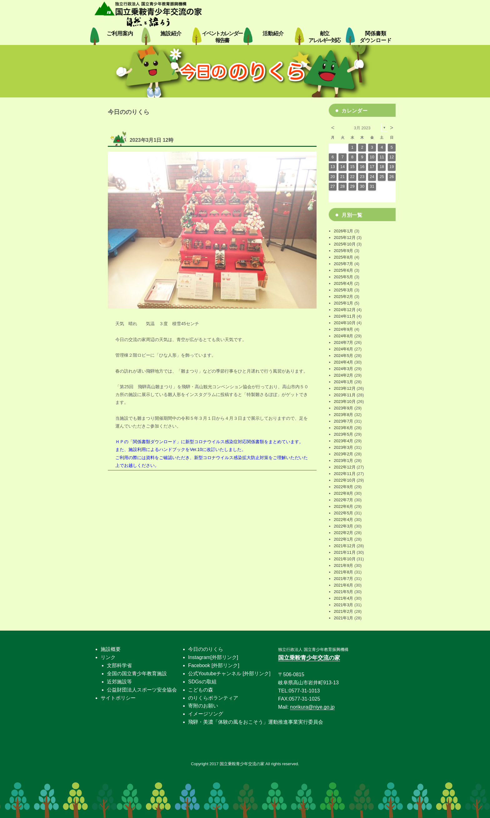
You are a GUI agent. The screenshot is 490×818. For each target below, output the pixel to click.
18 (382, 166)
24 (372, 176)
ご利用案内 (120, 34)
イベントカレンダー (222, 37)
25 (382, 176)
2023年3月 (343, 447)
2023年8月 (343, 414)
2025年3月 (343, 290)
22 (352, 176)
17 (372, 166)
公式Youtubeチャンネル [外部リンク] (229, 673)
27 (332, 186)
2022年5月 (343, 513)
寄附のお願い (203, 705)
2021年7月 (343, 578)
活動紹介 (273, 34)
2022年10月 (344, 480)
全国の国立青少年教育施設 (137, 673)
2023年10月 (344, 401)
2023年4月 (343, 441)
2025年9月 (343, 250)
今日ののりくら (205, 649)
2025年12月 (344, 237)
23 (362, 176)
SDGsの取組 (202, 681)
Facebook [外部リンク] (213, 665)
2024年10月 (344, 322)
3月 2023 (362, 128)
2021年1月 (343, 618)
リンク (108, 657)
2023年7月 (343, 421)
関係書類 (376, 37)
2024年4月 (343, 362)
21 (342, 176)
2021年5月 (343, 591)
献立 (324, 37)
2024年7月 (343, 342)
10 (372, 157)
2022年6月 (343, 506)
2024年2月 (343, 375)
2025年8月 (343, 257)
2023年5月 (343, 434)
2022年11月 (344, 473)
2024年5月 (343, 355)
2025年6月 (343, 270)
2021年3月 (343, 604)
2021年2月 (343, 611)
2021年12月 (344, 545)
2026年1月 (343, 231)
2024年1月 (343, 381)
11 (382, 157)
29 (352, 186)
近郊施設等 (119, 681)
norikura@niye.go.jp (312, 707)
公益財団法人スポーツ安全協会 (142, 689)
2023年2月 (343, 454)
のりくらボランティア (213, 698)
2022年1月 (343, 539)
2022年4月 (343, 519)
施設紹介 (171, 34)
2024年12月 (344, 309)
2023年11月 (344, 395)
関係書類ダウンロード (155, 441)
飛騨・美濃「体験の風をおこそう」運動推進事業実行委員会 (255, 722)
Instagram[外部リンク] (213, 657)
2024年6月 (343, 349)
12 (391, 157)
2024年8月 (343, 336)
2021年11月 (344, 552)
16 (362, 166)
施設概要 (111, 649)
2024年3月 (343, 368)
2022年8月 (343, 493)
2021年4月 (343, 598)
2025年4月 (343, 283)
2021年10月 (344, 559)
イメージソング (205, 713)
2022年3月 (343, 526)
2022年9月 (343, 486)
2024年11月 (344, 316)
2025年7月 (343, 263)
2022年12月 (344, 467)
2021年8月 (343, 572)
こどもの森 (200, 689)
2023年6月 (343, 427)
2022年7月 (343, 500)
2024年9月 (343, 329)
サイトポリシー (118, 698)
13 (332, 166)
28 (342, 186)
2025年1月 (343, 303)
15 (352, 166)
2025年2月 (343, 296)
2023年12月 (344, 388)
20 (332, 176)
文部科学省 (119, 665)
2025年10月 (344, 244)
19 (391, 166)
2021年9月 (343, 565)
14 (342, 166)
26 (391, 176)
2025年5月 (343, 277)
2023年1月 (343, 460)
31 (372, 186)
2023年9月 (343, 408)
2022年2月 (343, 532)
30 (362, 186)
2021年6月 (343, 585)
